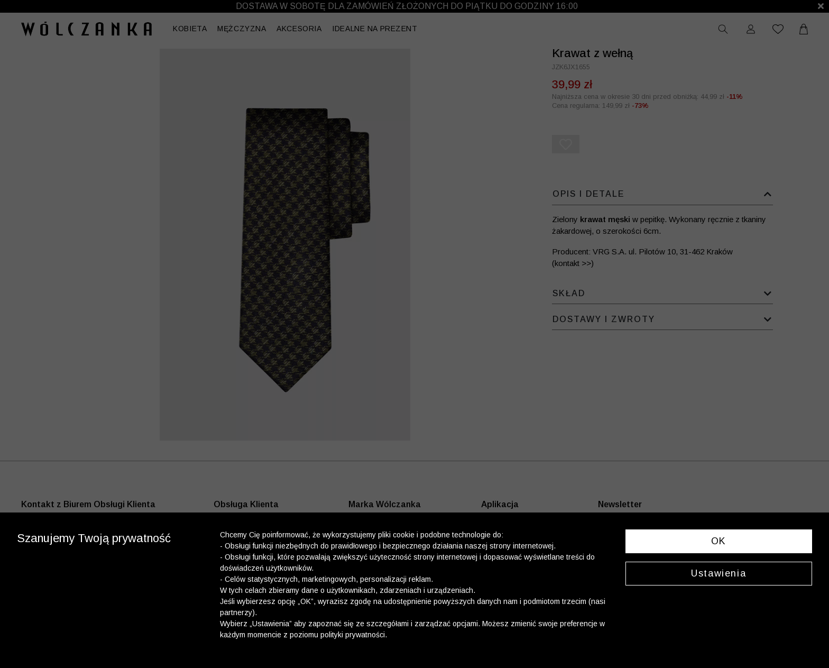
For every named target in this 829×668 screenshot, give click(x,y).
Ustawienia (718, 573)
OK (718, 541)
